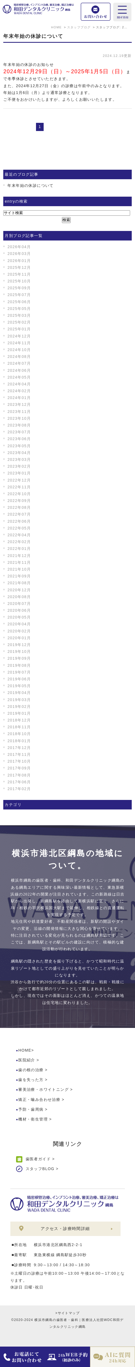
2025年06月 (19, 302)
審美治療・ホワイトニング (43, 1089)
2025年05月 (19, 308)
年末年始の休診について (33, 36)
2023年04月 (19, 452)
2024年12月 (19, 336)
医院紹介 (26, 1060)
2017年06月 (19, 782)
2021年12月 (19, 555)
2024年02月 (19, 391)
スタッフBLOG (40, 1169)
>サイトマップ (67, 1313)
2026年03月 (19, 253)
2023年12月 (19, 404)
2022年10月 (19, 494)
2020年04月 (19, 624)
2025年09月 (19, 288)
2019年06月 (19, 679)
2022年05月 (19, 528)
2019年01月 (19, 713)
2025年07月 (19, 295)
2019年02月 (19, 706)
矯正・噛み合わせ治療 (39, 1099)
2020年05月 (19, 617)
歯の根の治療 (30, 1070)
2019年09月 (19, 658)
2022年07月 (19, 514)
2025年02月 (19, 322)
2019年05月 (19, 686)
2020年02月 (19, 631)
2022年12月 (19, 480)
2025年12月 (19, 267)
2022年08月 (19, 507)
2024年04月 (19, 384)
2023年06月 (19, 439)
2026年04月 (19, 247)
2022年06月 (19, 521)
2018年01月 (19, 741)
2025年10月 (19, 281)
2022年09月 (19, 500)
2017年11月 (19, 754)
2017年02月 (19, 789)
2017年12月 (19, 747)
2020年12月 (19, 590)
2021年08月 (19, 583)
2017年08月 (19, 775)
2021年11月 (19, 562)
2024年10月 (19, 350)
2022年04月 (19, 535)
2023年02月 (19, 466)
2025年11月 (19, 274)
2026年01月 (19, 260)
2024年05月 (19, 377)
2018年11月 (19, 727)
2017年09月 (19, 768)
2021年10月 (19, 569)
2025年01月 (19, 329)
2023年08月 (19, 425)
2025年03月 (19, 315)
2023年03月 (19, 459)
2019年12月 (19, 645)
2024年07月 (19, 363)
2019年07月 (19, 672)
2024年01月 (19, 397)
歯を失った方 (30, 1079)
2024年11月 (19, 343)
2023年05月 (19, 446)
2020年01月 (19, 638)
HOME (24, 1050)
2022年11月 (19, 487)
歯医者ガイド (38, 1159)
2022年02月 (19, 542)
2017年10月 (19, 761)
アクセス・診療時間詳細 (65, 1228)
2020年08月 (19, 597)
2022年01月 (19, 548)
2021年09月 (19, 576)
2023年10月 (19, 418)
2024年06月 (19, 370)
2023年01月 (19, 473)
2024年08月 (19, 356)
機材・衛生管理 (33, 1119)
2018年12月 (19, 720)
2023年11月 (19, 411)
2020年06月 (19, 610)
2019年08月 (19, 665)
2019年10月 (19, 651)
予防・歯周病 (30, 1109)
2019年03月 (19, 700)
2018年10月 (19, 734)
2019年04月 (19, 692)
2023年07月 (19, 432)
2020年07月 (19, 603)
